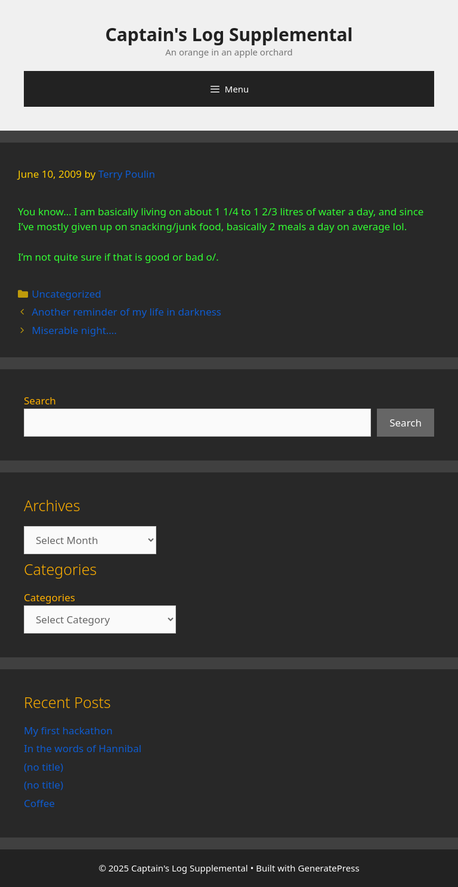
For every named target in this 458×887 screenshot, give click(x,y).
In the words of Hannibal (82, 748)
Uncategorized (66, 294)
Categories (49, 597)
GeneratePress (329, 868)
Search (40, 400)
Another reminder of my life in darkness (126, 312)
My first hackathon (68, 730)
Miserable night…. (74, 330)
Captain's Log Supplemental (229, 34)
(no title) (43, 767)
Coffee (39, 803)
